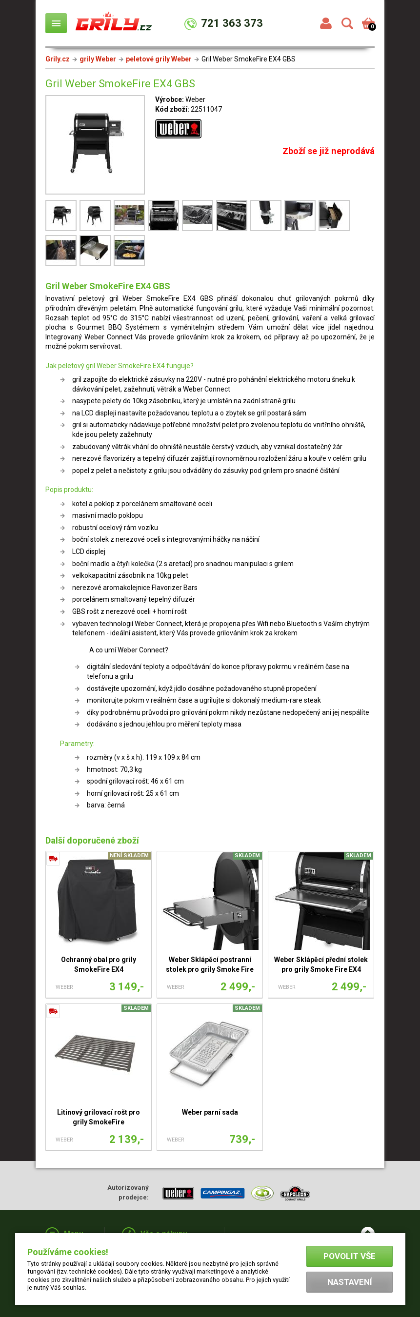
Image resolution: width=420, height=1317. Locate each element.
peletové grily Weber (159, 59)
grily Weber (98, 59)
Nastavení (349, 1282)
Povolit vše (349, 1256)
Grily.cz (57, 59)
